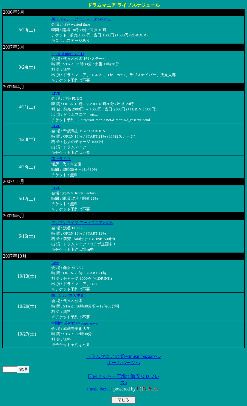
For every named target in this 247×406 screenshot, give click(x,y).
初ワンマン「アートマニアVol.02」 (81, 19)
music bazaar (99, 388)
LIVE (55, 93)
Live (54, 262)
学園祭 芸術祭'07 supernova (74, 323)
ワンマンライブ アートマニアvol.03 (82, 222)
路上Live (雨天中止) (68, 295)
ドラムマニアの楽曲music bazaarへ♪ (123, 356)
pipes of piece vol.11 (67, 53)
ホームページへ (123, 362)
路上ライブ (61, 158)
